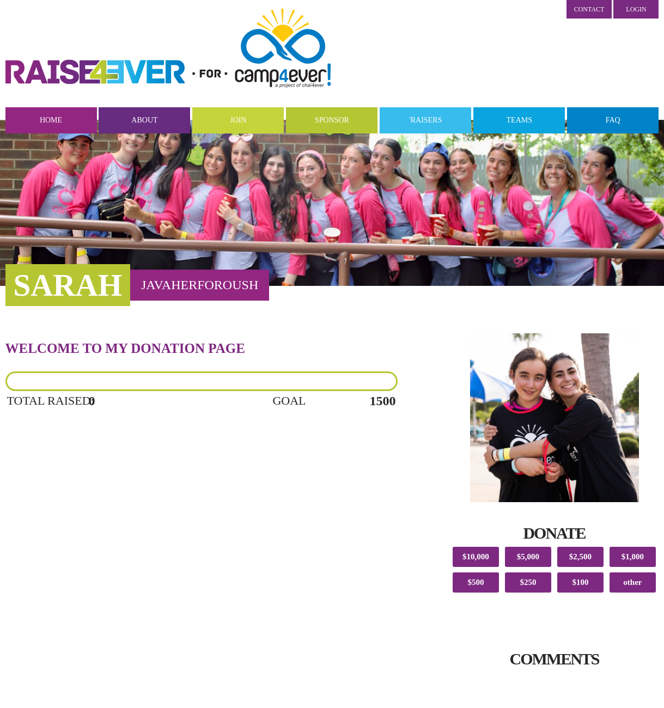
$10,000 (475, 556)
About (144, 120)
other (632, 582)
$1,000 (633, 556)
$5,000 (528, 556)
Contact (589, 9)
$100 (580, 582)
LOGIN (636, 9)
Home (51, 120)
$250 (528, 582)
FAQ (613, 120)
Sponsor (332, 120)
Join (238, 120)
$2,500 (580, 556)
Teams (519, 120)
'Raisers (425, 120)
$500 (475, 582)
